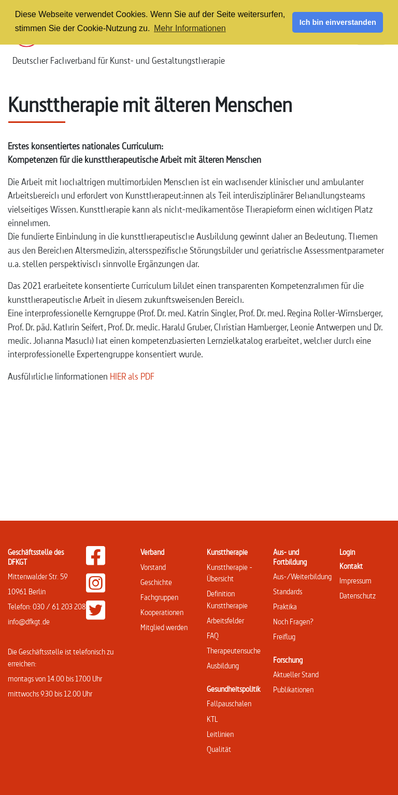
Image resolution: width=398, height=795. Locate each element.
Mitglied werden (164, 627)
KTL (212, 719)
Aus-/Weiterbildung (302, 576)
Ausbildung (223, 665)
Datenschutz (357, 595)
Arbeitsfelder (225, 620)
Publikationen (293, 689)
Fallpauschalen (229, 703)
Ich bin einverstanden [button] (338, 22)
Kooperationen (161, 612)
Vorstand (153, 567)
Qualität (219, 749)
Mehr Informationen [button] (190, 28)
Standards (287, 591)
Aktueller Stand (296, 674)
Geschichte (156, 582)
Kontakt (351, 566)
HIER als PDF (132, 376)
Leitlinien (220, 734)
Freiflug (284, 636)
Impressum (355, 580)
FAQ (213, 635)
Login (347, 552)
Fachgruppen (159, 597)
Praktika (285, 606)
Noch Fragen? (293, 621)
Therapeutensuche (234, 650)
